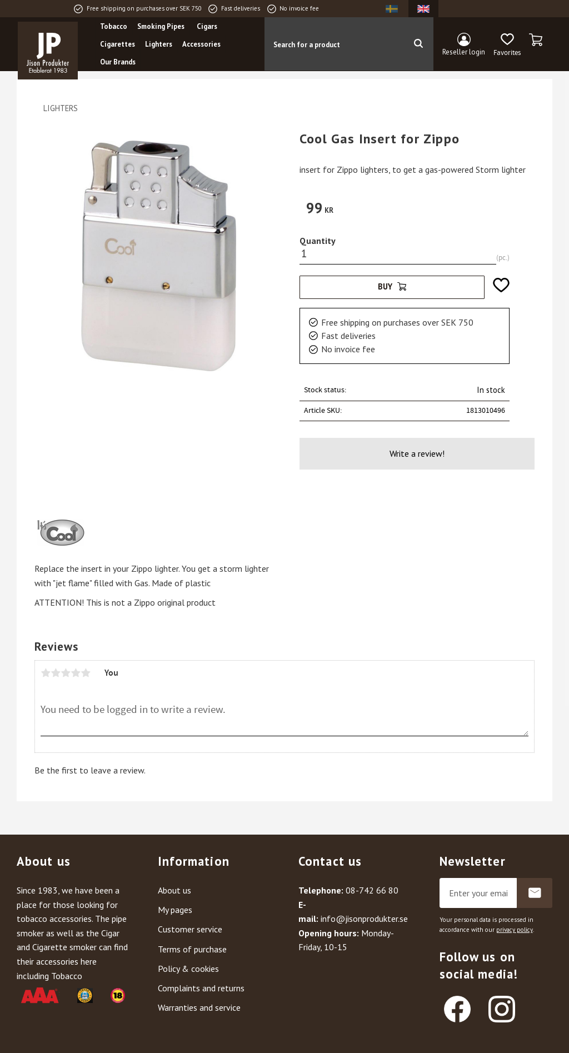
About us (174, 890)
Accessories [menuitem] (201, 44)
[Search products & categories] (333, 44)
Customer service (190, 929)
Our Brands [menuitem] (118, 62)
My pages (175, 909)
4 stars (76, 673)
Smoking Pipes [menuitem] (160, 26)
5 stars (86, 673)
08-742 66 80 (372, 890)
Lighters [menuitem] (158, 44)
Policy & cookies (188, 968)
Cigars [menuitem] (207, 26)
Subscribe (534, 893)
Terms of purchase (192, 949)
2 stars (56, 673)
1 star (46, 673)
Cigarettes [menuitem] (117, 44)
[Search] (418, 44)
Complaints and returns (201, 988)
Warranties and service (199, 1007)
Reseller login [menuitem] (463, 52)
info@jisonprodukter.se (364, 918)
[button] (507, 45)
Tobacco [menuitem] (113, 26)
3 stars (66, 673)
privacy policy (514, 930)
